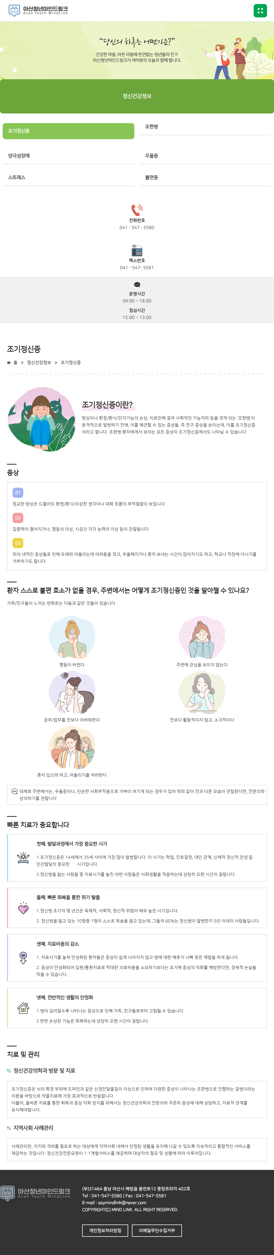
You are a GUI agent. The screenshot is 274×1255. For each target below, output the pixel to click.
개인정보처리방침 (105, 1230)
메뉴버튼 (260, 10)
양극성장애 (18, 156)
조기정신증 (18, 131)
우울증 (151, 156)
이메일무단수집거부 (157, 1230)
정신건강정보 (39, 362)
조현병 (151, 127)
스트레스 (16, 177)
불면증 (151, 177)
